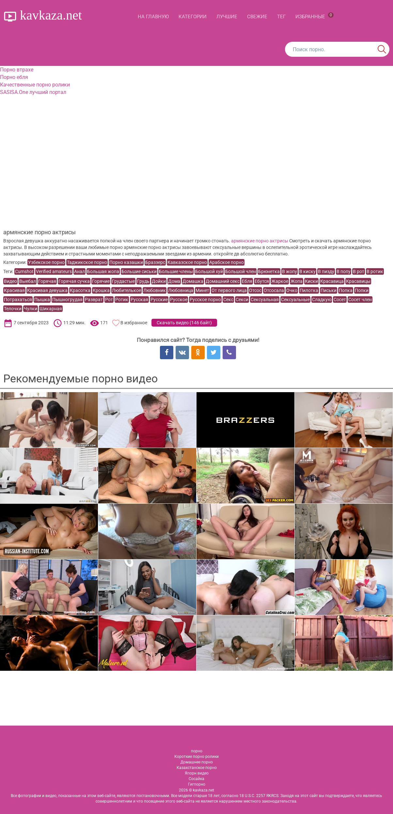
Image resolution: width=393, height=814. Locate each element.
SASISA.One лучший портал (33, 92)
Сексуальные (295, 299)
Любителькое (126, 290)
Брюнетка (269, 271)
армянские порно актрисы (259, 240)
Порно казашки (126, 262)
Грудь (143, 281)
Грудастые (123, 281)
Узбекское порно (46, 262)
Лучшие (226, 17)
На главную (153, 17)
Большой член (240, 271)
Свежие (257, 17)
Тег (281, 17)
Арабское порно (226, 262)
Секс (228, 299)
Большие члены (176, 271)
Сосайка (196, 778)
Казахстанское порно (197, 767)
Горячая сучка (74, 281)
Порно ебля (14, 77)
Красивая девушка (47, 290)
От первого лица (229, 290)
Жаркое (279, 281)
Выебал (27, 281)
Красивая (14, 290)
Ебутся (262, 281)
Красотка (80, 290)
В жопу (289, 271)
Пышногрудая (67, 299)
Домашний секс (223, 281)
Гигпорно (196, 784)
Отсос (255, 290)
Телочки (13, 308)
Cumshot (24, 271)
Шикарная (50, 308)
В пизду (326, 271)
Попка (346, 290)
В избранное (133, 322)
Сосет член (360, 299)
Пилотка (309, 290)
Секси (242, 299)
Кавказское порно (187, 262)
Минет (202, 290)
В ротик (375, 271)
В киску (307, 271)
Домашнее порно (197, 762)
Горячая (47, 281)
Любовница (180, 290)
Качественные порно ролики (35, 85)
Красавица (332, 281)
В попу (344, 271)
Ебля (247, 281)
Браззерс (155, 262)
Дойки (159, 281)
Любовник (154, 290)
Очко (291, 290)
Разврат (94, 299)
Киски (311, 281)
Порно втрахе (16, 70)
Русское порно (205, 299)
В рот (358, 271)
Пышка (42, 299)
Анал (79, 271)
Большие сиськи (139, 271)
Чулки (30, 308)
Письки (329, 290)
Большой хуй (209, 271)
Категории (193, 17)
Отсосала (274, 290)
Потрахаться (18, 299)
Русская (139, 299)
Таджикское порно (87, 262)
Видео (10, 281)
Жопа (297, 281)
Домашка (192, 281)
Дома (174, 281)
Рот (109, 299)
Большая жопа (103, 271)
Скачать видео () (184, 322)
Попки (362, 290)
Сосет (340, 299)
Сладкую (321, 299)
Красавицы (358, 281)
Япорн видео (197, 773)
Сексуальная (265, 299)
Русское (178, 299)
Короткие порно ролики (196, 756)
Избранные (314, 16)
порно (196, 751)
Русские (159, 299)
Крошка (101, 290)
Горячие (101, 281)
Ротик (121, 299)
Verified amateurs (54, 271)
